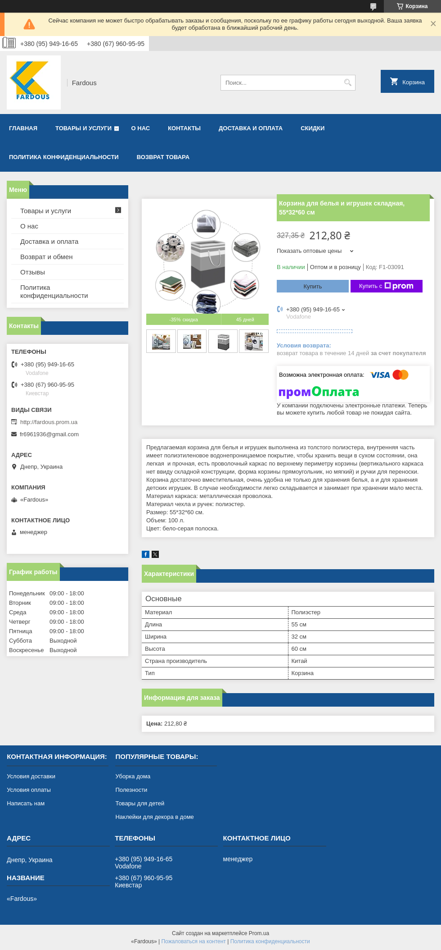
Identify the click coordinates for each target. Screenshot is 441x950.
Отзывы (32, 272)
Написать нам (26, 803)
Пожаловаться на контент (193, 941)
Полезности (131, 789)
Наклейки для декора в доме (154, 816)
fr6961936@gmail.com (49, 434)
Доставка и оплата (251, 128)
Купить (312, 286)
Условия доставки (31, 776)
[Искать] (348, 83)
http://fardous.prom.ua (48, 422)
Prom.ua (259, 933)
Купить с (386, 286)
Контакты (184, 128)
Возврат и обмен (46, 256)
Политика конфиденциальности (64, 157)
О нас (140, 128)
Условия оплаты (29, 789)
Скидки (312, 128)
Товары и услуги (83, 128)
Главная (23, 128)
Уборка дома (132, 776)
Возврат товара (163, 157)
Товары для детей (139, 803)
